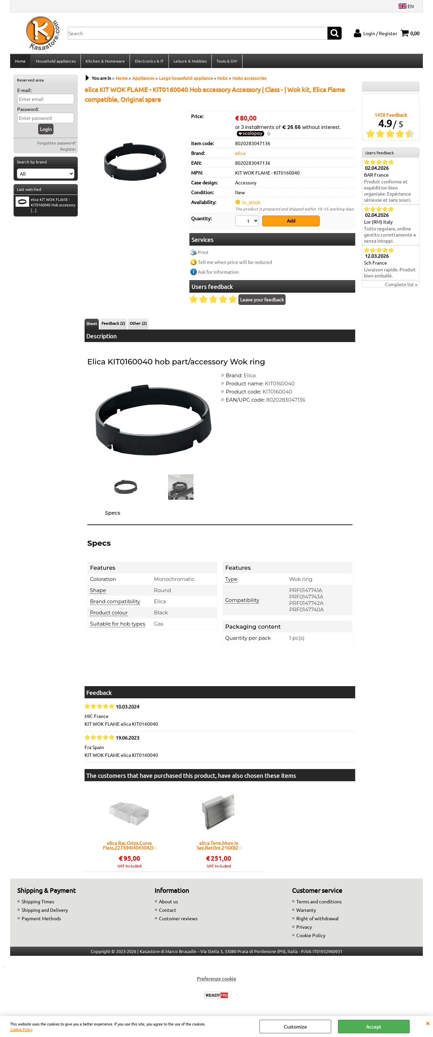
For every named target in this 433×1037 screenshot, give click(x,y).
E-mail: (24, 92)
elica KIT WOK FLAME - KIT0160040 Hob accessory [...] (45, 207)
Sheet (91, 325)
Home (20, 62)
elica (240, 155)
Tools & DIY (226, 62)
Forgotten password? (56, 145)
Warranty (306, 911)
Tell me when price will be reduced (235, 264)
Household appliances (55, 62)
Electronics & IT (148, 62)
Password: (28, 111)
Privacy (304, 928)
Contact (167, 911)
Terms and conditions (319, 903)
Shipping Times (38, 903)
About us (168, 903)
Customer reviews (178, 920)
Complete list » (401, 287)
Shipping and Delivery (45, 911)
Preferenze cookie (216, 980)
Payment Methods (41, 920)
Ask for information (218, 273)
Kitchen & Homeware (104, 62)
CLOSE (428, 1022)
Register (68, 151)
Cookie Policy (21, 1029)
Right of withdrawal (317, 920)
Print (203, 254)
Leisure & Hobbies (189, 62)
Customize (295, 1026)
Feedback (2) (113, 325)
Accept (373, 1026)
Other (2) (138, 325)
